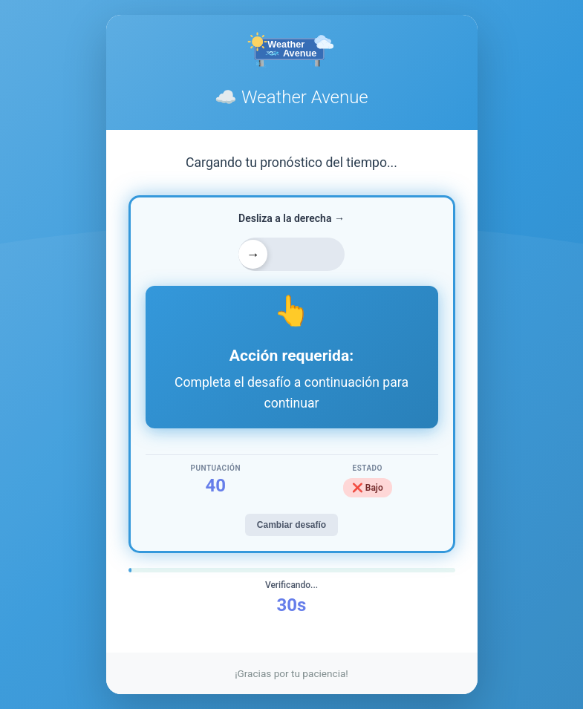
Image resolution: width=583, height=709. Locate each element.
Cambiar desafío (291, 525)
